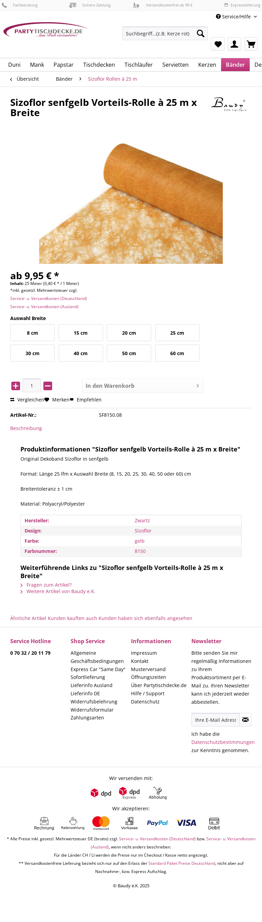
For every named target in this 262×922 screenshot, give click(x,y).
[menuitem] (165, 37)
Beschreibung (26, 428)
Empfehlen (86, 399)
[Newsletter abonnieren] (245, 720)
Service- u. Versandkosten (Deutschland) (48, 298)
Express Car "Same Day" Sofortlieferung (98, 673)
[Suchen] (200, 33)
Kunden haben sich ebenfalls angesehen (145, 618)
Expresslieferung (242, 4)
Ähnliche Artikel (28, 618)
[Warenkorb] (251, 44)
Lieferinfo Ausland (92, 685)
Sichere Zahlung (90, 4)
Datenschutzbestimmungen (223, 742)
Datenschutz (145, 701)
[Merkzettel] (217, 44)
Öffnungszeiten (148, 677)
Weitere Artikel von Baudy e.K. (58, 591)
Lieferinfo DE (85, 693)
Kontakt (139, 661)
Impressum (144, 653)
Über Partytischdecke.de (159, 685)
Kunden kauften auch (72, 618)
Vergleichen (27, 399)
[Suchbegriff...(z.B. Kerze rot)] (165, 33)
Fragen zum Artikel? (46, 585)
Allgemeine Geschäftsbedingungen (97, 657)
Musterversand (148, 669)
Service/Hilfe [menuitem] (234, 16)
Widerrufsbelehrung (94, 701)
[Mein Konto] (234, 44)
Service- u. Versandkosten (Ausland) (44, 306)
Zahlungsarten (87, 717)
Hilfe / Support (147, 693)
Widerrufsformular (92, 709)
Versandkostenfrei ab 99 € (162, 4)
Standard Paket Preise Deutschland (181, 863)
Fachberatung (20, 4)
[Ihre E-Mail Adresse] (215, 720)
